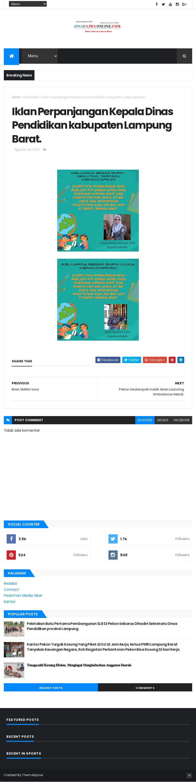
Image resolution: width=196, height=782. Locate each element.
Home (16, 97)
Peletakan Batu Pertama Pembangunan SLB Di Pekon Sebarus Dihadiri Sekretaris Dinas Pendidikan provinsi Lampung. (102, 626)
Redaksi (10, 583)
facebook (182, 420)
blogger (145, 420)
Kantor (10, 601)
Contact (11, 589)
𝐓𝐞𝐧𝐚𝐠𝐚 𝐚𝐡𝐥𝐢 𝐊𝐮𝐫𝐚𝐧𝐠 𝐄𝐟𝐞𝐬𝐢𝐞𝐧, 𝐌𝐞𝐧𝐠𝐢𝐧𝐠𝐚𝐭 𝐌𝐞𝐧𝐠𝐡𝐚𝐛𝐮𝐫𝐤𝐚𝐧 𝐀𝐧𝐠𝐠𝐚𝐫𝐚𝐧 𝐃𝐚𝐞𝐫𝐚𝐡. (79, 665)
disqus (162, 420)
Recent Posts (51, 688)
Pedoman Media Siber (23, 595)
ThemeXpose (32, 775)
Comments (145, 688)
